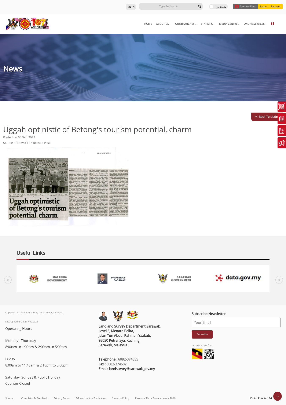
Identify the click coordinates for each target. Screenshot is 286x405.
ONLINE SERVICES (234, 24)
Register (276, 6)
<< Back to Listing (267, 117)
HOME (127, 24)
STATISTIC (187, 24)
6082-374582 (116, 364)
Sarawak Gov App (202, 345)
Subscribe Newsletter (209, 313)
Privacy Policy (62, 398)
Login (263, 6)
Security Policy (120, 398)
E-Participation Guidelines (91, 398)
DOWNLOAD (258, 24)
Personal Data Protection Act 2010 (155, 398)
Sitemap (10, 398)
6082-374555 (128, 359)
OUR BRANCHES (164, 24)
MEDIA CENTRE (208, 24)
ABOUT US (142, 24)
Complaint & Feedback (34, 398)
